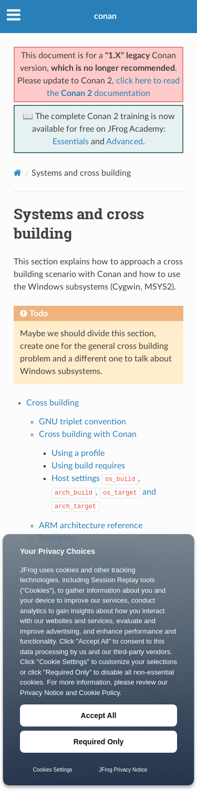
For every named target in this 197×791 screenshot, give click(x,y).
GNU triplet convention (82, 422)
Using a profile (78, 453)
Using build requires (88, 466)
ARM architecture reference (90, 525)
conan (105, 16)
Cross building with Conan (88, 434)
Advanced (124, 141)
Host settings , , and (103, 492)
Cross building (52, 403)
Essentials (71, 141)
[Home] (18, 172)
